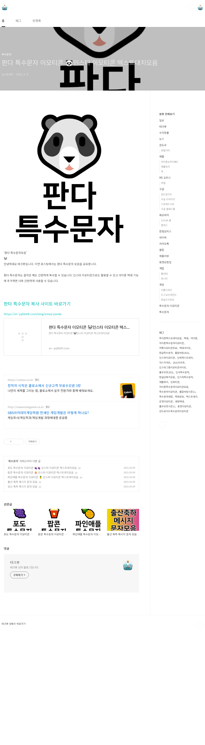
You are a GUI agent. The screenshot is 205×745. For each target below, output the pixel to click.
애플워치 (165, 279)
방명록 (36, 20)
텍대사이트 (185, 460)
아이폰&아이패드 (169, 274)
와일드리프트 (167, 412)
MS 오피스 (165, 290)
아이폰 (194, 450)
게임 (161, 397)
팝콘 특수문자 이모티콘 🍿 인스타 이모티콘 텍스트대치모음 (41, 472)
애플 (161, 269)
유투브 (162, 537)
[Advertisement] (180, 164)
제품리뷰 (164, 368)
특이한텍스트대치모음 (170, 450)
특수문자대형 (166, 509)
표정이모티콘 (184, 518)
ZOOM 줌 (166, 332)
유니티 (164, 391)
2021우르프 (179, 475)
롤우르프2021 (166, 484)
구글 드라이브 (168, 311)
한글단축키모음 (167, 489)
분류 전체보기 (167, 226)
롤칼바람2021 (182, 465)
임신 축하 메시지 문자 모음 (22, 486)
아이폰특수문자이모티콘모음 (173, 499)
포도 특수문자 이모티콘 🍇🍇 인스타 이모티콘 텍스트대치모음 (42, 468)
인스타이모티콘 (167, 470)
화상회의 (164, 327)
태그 (18, 20)
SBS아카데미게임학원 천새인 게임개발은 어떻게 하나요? (48, 412)
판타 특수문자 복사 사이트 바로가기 (37, 303)
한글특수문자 (166, 465)
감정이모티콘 (166, 513)
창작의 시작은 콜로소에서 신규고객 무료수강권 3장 (44, 385)
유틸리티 (165, 262)
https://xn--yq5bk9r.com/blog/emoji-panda (32, 314)
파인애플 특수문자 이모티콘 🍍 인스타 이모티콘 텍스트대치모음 (43, 477)
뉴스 (161, 251)
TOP (200, 625)
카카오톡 (164, 356)
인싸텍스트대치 (185, 470)
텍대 (186, 450)
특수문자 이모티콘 (169, 418)
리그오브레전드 (169, 407)
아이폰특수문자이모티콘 (171, 455)
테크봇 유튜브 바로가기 (14, 623)
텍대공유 (179, 509)
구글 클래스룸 (168, 321)
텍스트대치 (191, 509)
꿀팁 (161, 362)
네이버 (163, 350)
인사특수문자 (182, 484)
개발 (161, 380)
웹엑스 (164, 337)
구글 (161, 301)
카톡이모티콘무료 (168, 460)
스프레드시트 (167, 316)
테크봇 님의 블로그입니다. (24, 567)
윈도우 (163, 257)
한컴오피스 (165, 343)
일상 (161, 232)
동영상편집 (165, 374)
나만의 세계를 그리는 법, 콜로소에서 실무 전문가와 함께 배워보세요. (51, 390)
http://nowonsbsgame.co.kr (26, 407)
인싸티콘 (174, 494)
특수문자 (13, 461)
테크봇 (15, 562)
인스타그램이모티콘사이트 (172, 479)
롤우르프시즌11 (167, 518)
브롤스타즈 (166, 402)
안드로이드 (166, 306)
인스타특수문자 (185, 489)
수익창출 (164, 245)
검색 (192, 7)
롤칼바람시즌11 (187, 504)
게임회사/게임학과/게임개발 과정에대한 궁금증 (37, 417)
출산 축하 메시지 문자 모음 (22, 482)
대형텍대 (179, 513)
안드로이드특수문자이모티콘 (173, 523)
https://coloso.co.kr (20, 379)
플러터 (164, 386)
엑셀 (163, 295)
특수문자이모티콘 (168, 504)
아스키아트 (164, 475)
